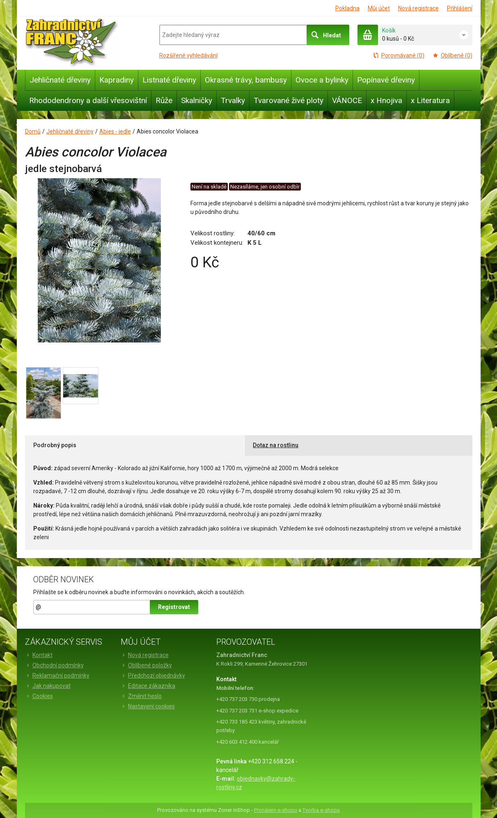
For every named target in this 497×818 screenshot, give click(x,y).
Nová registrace (418, 8)
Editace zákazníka (148, 685)
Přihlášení (459, 8)
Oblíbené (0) (452, 55)
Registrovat (174, 607)
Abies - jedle (115, 131)
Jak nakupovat (48, 685)
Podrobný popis (54, 445)
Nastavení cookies (148, 706)
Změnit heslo (141, 696)
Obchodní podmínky (54, 665)
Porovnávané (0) (398, 55)
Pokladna (347, 8)
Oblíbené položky (146, 665)
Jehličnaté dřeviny (70, 131)
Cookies (39, 696)
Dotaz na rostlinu (275, 445)
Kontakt (39, 655)
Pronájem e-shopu (275, 810)
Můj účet (379, 8)
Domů (33, 131)
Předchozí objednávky (153, 675)
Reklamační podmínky (57, 675)
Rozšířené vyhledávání (188, 55)
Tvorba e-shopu (321, 810)
